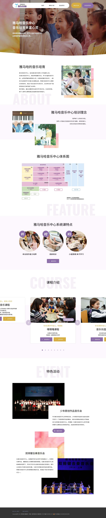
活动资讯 (61, 5)
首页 (43, 5)
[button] (42, 350)
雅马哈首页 (25, 511)
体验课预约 (87, 5)
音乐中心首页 (15, 511)
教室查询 (76, 5)
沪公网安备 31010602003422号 (61, 514)
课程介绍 (51, 5)
